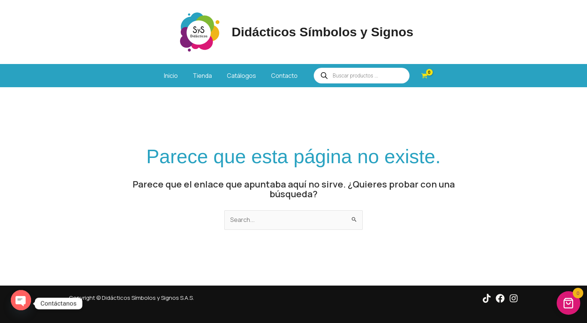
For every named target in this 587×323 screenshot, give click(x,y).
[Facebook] (500, 298)
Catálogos (241, 75)
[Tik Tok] (486, 298)
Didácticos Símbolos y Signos (323, 32)
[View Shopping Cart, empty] (424, 75)
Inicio (171, 75)
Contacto (284, 75)
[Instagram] (513, 298)
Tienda (202, 75)
